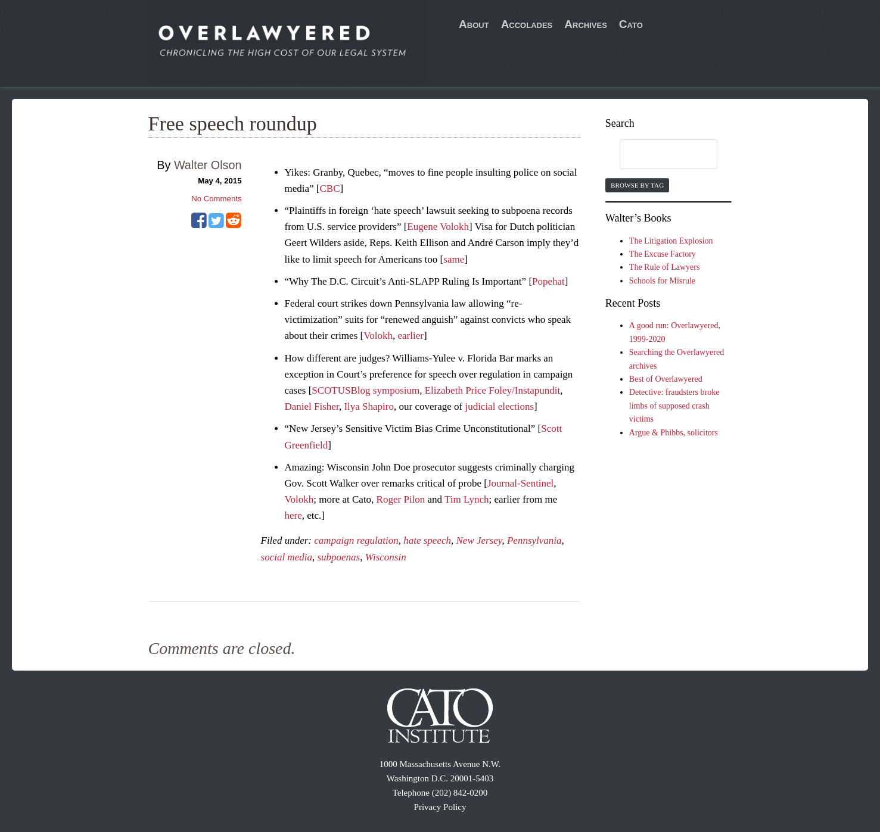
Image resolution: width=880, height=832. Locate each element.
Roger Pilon (401, 499)
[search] (657, 155)
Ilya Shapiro (369, 406)
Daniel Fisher (312, 406)
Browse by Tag (637, 185)
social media (286, 557)
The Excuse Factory (662, 254)
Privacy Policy (440, 807)
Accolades (527, 24)
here (293, 515)
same (453, 259)
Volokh (378, 335)
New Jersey (479, 540)
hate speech (427, 540)
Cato (631, 24)
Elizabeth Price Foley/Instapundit (493, 390)
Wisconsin (385, 557)
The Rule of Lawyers (664, 267)
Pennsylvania (534, 540)
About (474, 24)
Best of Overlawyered (665, 379)
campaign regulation (356, 540)
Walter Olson (208, 165)
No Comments (216, 198)
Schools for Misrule (662, 280)
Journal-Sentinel (520, 483)
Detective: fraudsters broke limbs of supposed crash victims (674, 405)
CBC (330, 188)
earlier (410, 335)
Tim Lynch (466, 499)
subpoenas (338, 557)
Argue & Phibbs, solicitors (673, 432)
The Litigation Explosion (671, 240)
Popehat (548, 281)
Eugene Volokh (438, 226)
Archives (585, 24)
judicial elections (499, 406)
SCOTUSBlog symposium (365, 390)
